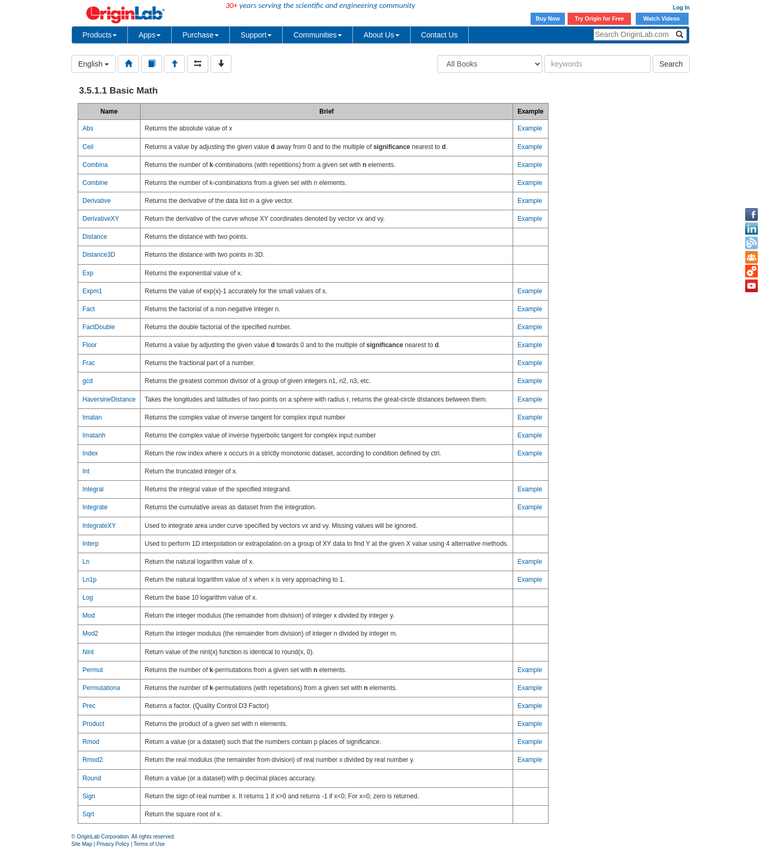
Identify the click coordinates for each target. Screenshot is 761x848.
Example (529, 128)
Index (90, 453)
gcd (87, 381)
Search (671, 64)
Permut (92, 670)
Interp (90, 543)
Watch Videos (662, 18)
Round (91, 778)
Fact (88, 309)
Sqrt (88, 814)
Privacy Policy (113, 844)
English (93, 64)
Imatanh (93, 435)
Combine (95, 183)
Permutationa (101, 688)
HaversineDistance (109, 399)
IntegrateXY (99, 525)
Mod (88, 615)
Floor (89, 345)
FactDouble (98, 327)
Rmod (90, 742)
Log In (681, 7)
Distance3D (98, 254)
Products (99, 35)
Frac (88, 363)
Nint (88, 652)
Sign (88, 796)
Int (85, 471)
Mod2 (90, 633)
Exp (88, 273)
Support (256, 35)
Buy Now (548, 18)
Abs (88, 128)
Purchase (200, 35)
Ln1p (89, 579)
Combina (95, 165)
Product (93, 724)
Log (87, 597)
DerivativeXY (100, 218)
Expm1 (92, 291)
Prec (89, 706)
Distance (94, 236)
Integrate (94, 507)
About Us (382, 35)
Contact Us (439, 35)
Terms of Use (149, 844)
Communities (317, 35)
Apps (149, 35)
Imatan (92, 417)
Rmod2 (92, 759)
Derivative (96, 200)
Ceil (88, 147)
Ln (85, 561)
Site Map (81, 844)
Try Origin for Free (599, 18)
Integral (93, 489)
